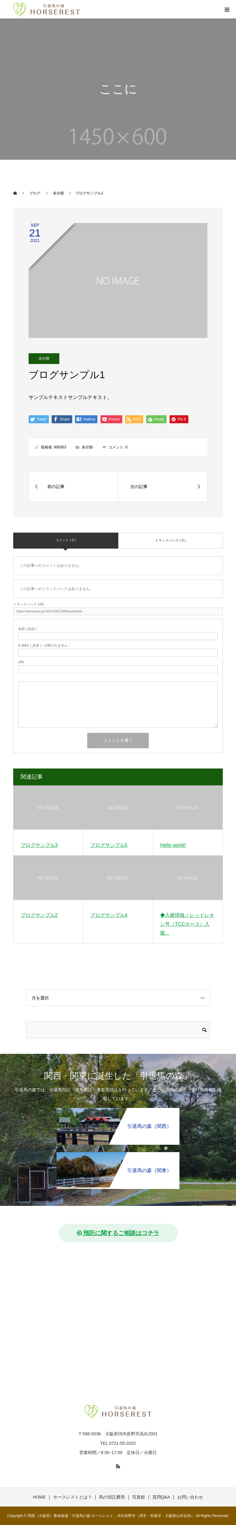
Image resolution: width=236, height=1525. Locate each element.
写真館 (138, 1497)
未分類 (43, 358)
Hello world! (173, 845)
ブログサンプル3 (39, 845)
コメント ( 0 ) (65, 540)
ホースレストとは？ (72, 1497)
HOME (39, 1497)
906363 (60, 447)
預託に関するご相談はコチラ (118, 1233)
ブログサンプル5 (109, 845)
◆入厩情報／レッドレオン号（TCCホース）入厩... (187, 924)
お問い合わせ (190, 1497)
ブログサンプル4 (109, 915)
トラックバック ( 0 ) (170, 540)
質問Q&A (161, 1497)
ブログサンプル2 (39, 915)
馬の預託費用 (112, 1497)
